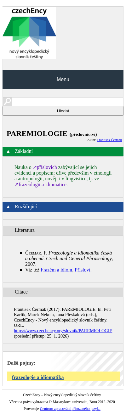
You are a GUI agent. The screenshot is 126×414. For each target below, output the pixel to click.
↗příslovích (45, 167)
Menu (63, 79)
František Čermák (109, 140)
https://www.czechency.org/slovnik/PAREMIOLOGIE (63, 330)
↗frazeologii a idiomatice (40, 184)
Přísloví (82, 269)
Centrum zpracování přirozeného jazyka (70, 408)
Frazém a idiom (56, 269)
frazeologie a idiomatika (38, 377)
